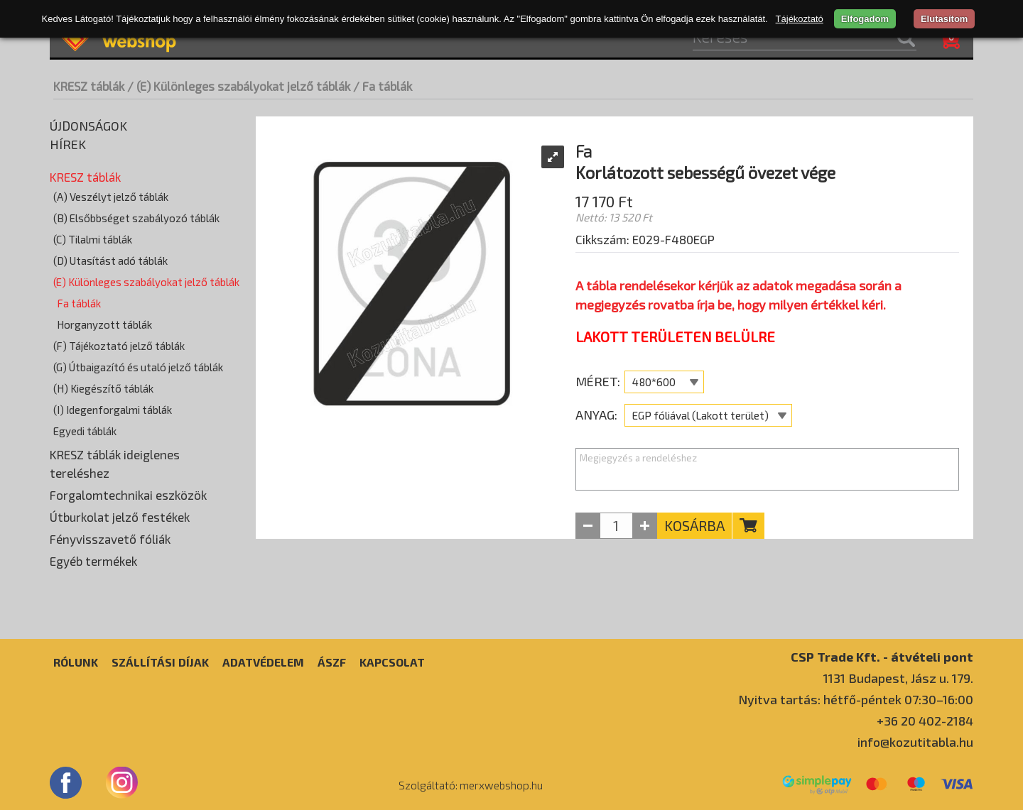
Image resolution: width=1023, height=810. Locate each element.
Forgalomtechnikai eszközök (128, 495)
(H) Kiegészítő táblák (103, 388)
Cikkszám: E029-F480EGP (645, 239)
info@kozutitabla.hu (915, 742)
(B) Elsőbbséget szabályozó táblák (136, 218)
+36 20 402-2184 (925, 720)
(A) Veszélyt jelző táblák (110, 196)
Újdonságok (88, 125)
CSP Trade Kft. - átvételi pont (882, 656)
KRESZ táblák (88, 86)
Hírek (68, 144)
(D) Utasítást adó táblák (110, 260)
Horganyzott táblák (104, 324)
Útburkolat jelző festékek (120, 517)
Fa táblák (79, 303)
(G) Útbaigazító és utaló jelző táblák (138, 367)
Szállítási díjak (160, 662)
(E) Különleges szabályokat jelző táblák (146, 281)
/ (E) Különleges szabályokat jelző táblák (238, 86)
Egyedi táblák (85, 431)
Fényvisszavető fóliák (110, 539)
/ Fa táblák (382, 86)
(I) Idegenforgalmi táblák (112, 409)
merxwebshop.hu (501, 785)
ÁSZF (332, 662)
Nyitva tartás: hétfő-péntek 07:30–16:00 (855, 699)
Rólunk (75, 662)
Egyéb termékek (93, 561)
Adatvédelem (263, 662)
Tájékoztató (799, 18)
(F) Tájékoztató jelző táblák (119, 345)
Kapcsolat (392, 662)
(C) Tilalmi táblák (92, 239)
